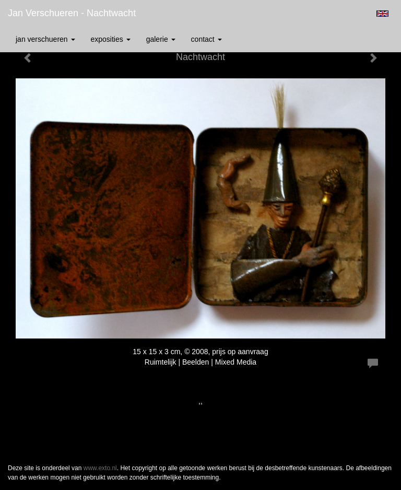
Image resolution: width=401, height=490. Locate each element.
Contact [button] (206, 39)
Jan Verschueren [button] (45, 39)
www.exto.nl (100, 468)
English (382, 13)
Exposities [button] (111, 39)
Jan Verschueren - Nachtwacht (72, 13)
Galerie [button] (160, 39)
